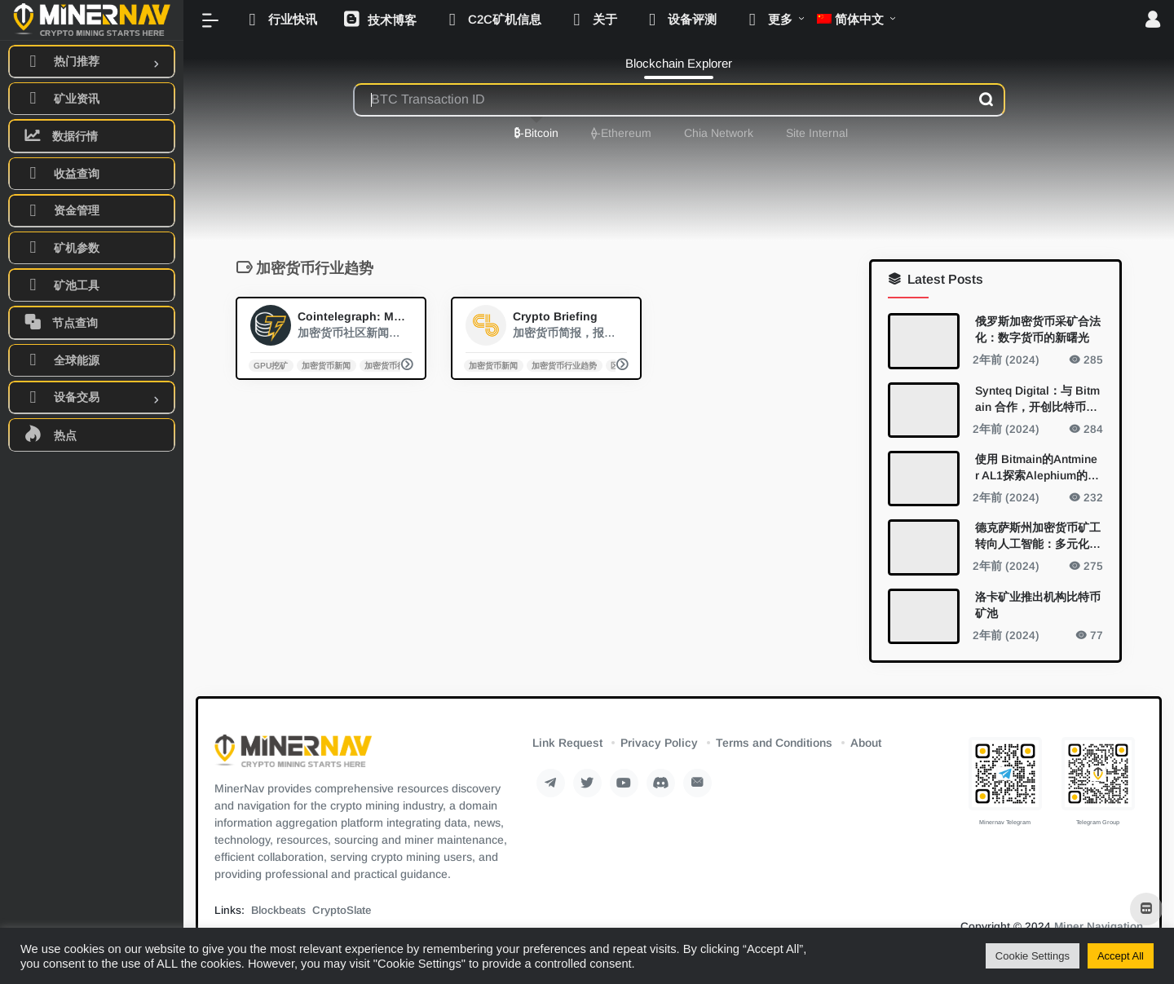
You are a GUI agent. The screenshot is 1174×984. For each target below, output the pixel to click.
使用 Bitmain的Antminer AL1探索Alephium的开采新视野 (1037, 467)
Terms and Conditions (774, 742)
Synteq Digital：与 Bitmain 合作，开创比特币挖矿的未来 (1037, 398)
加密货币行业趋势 (397, 364)
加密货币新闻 (326, 364)
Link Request (567, 742)
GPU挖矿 (271, 364)
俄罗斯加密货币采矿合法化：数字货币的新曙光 (1038, 329)
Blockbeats (278, 910)
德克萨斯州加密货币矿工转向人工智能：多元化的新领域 (1038, 536)
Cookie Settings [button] (1032, 956)
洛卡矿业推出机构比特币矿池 (1038, 604)
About (865, 742)
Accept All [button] (1120, 956)
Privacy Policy (659, 742)
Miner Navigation (1098, 926)
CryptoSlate (341, 910)
